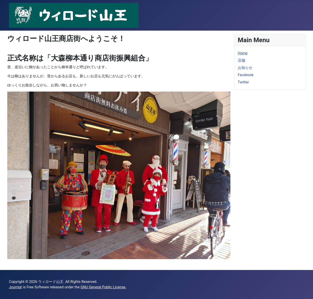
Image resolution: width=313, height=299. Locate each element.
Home (243, 53)
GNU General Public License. (103, 287)
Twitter (243, 82)
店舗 (241, 60)
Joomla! (15, 287)
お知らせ (245, 68)
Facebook (245, 75)
